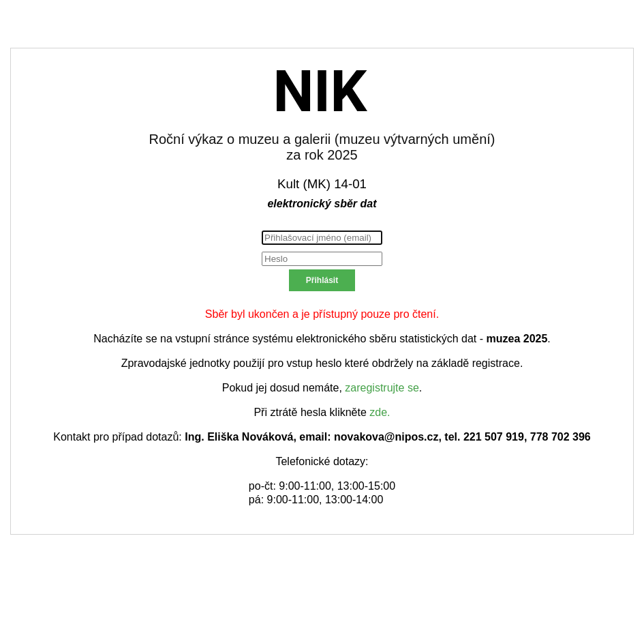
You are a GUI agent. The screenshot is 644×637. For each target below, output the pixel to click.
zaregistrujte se (382, 388)
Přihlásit (322, 280)
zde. (379, 412)
